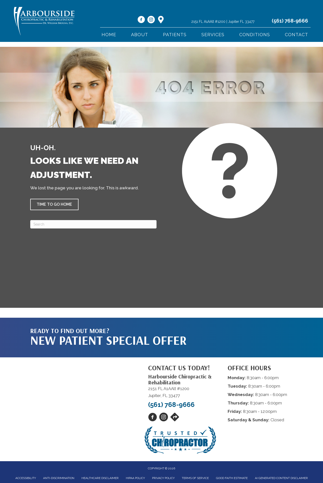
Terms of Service (195, 478)
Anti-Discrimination (58, 478)
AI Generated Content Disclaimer (281, 478)
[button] (54, 204)
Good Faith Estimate (232, 478)
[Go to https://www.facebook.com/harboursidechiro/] (141, 20)
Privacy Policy (163, 478)
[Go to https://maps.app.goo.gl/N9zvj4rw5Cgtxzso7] (161, 20)
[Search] (93, 224)
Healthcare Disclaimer (100, 478)
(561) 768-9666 (290, 21)
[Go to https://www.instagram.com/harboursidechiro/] (151, 20)
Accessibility (25, 478)
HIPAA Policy (135, 478)
